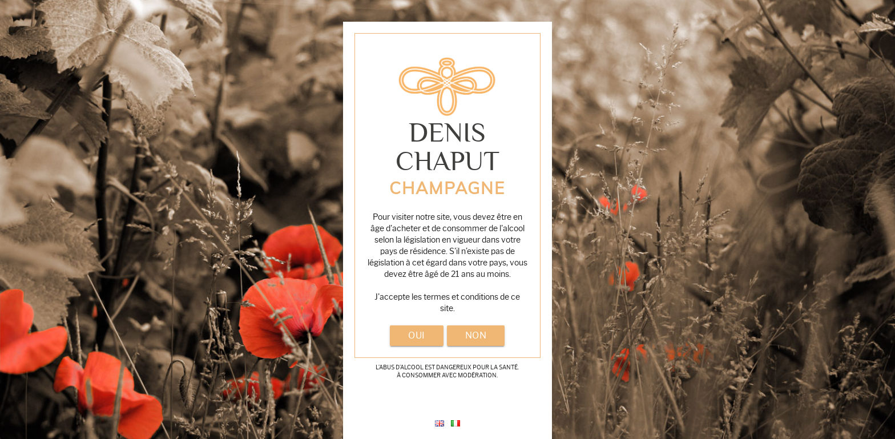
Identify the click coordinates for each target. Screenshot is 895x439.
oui (416, 335)
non (476, 335)
